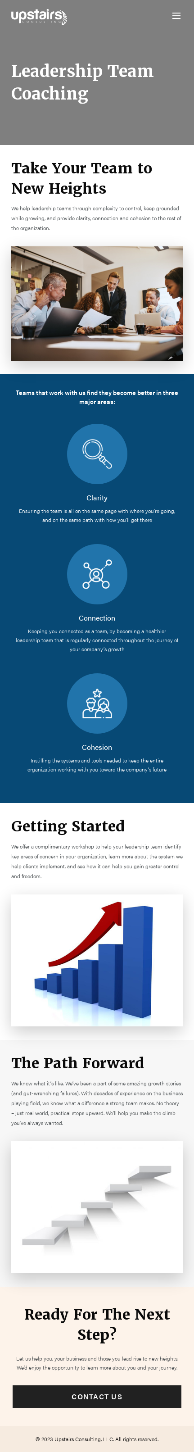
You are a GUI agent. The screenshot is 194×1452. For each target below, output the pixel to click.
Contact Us (97, 1396)
